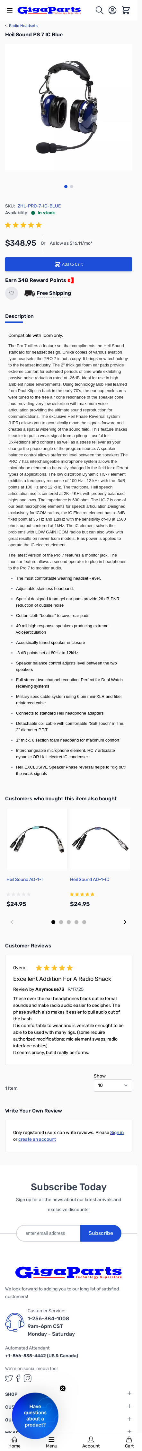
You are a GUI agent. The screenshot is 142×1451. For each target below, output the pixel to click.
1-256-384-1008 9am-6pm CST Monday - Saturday (51, 1326)
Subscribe (101, 1233)
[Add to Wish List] (11, 293)
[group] (24, 225)
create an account (37, 1139)
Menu (51, 1443)
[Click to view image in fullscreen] (68, 107)
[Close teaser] (62, 1388)
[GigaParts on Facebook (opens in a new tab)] (18, 1378)
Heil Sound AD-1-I (24, 879)
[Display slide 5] (84, 922)
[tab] (19, 318)
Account (91, 1443)
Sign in (117, 1132)
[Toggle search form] (99, 10)
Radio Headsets (21, 25)
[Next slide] (125, 922)
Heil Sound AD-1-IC (89, 879)
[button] (35, 1415)
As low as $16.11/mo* (71, 243)
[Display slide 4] (76, 922)
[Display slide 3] (69, 922)
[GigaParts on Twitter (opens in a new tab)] (9, 1378)
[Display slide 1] (53, 922)
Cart (129, 1443)
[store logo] (52, 10)
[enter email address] (48, 1233)
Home (14, 1443)
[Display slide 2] (61, 922)
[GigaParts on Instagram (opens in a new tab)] (27, 1378)
